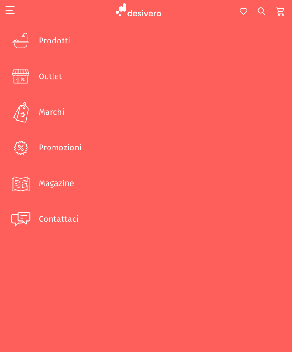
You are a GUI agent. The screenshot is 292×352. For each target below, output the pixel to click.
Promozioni (45, 147)
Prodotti (39, 40)
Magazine (41, 183)
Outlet (35, 76)
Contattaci (44, 219)
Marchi (36, 112)
